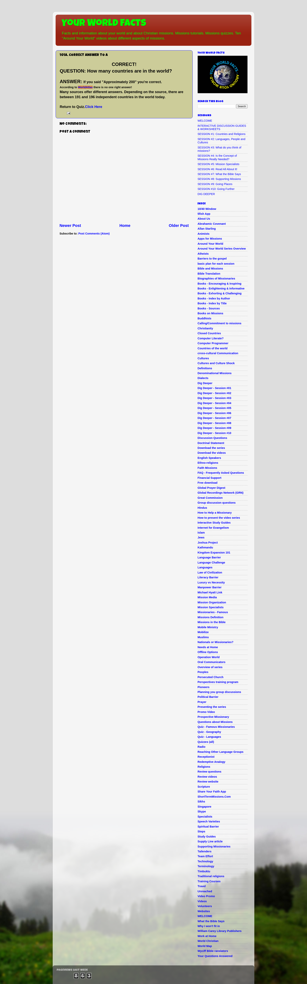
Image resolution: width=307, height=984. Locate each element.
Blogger (177, 972)
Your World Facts (103, 24)
